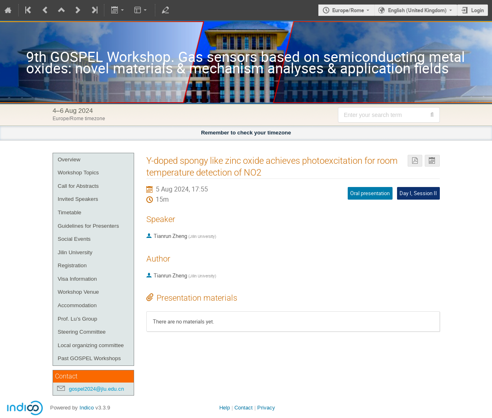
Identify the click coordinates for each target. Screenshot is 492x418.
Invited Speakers (78, 199)
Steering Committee (82, 332)
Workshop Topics (78, 172)
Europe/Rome (348, 10)
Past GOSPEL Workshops (89, 358)
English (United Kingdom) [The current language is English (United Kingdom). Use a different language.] (417, 10)
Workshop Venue (78, 292)
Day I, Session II (418, 193)
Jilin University (75, 252)
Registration (72, 265)
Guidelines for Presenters (88, 226)
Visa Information (77, 279)
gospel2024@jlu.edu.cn (96, 388)
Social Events (74, 239)
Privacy (266, 407)
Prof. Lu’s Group (77, 319)
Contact (243, 407)
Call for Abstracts (78, 186)
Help (224, 407)
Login (477, 10)
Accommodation (77, 305)
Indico (86, 407)
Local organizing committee (91, 345)
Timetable (70, 212)
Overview (69, 159)
